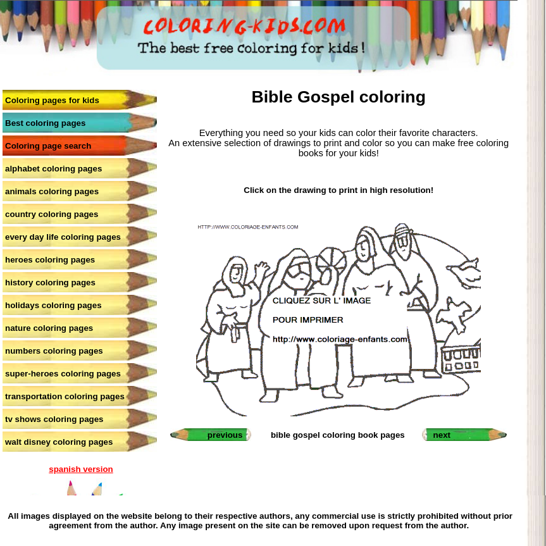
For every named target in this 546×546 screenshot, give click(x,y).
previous (225, 435)
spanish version (81, 469)
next (441, 435)
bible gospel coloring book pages (338, 435)
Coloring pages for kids (52, 100)
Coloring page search (48, 146)
